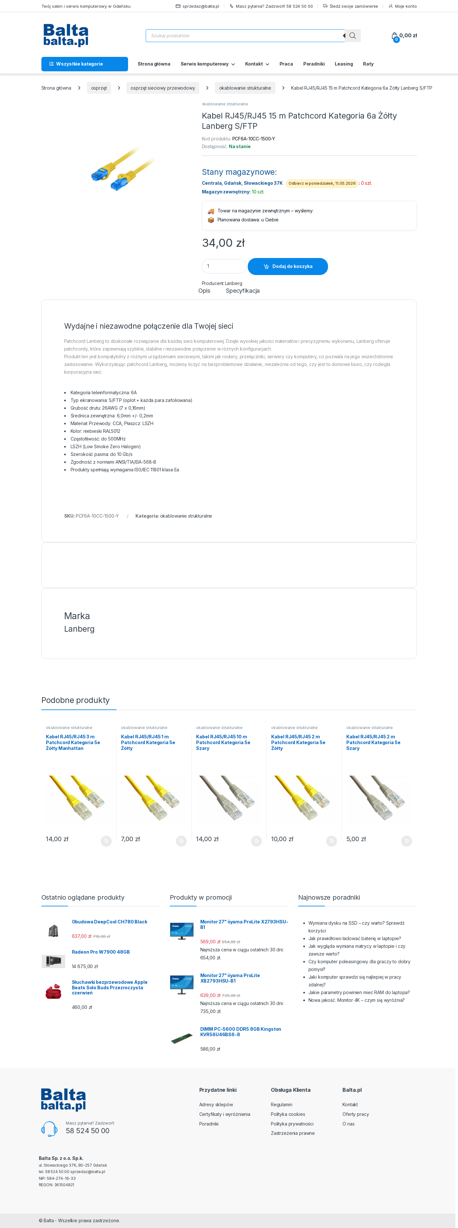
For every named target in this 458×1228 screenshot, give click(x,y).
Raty (368, 64)
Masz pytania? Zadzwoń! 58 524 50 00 (271, 6)
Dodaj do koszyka (292, 266)
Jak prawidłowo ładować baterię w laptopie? (354, 938)
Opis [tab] (204, 291)
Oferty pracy (355, 1114)
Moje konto (402, 6)
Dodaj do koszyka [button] (106, 841)
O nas (348, 1123)
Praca (286, 64)
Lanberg (233, 283)
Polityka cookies (288, 1114)
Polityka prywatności (292, 1123)
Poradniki (314, 64)
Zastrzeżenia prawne (293, 1133)
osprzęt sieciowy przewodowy (163, 88)
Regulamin (281, 1104)
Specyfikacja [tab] (243, 291)
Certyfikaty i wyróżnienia (225, 1114)
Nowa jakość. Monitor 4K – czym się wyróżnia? (356, 1000)
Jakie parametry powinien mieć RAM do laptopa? (359, 992)
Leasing (344, 64)
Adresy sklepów (216, 1104)
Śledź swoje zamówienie (350, 6)
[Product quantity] (224, 266)
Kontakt (254, 64)
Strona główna (154, 64)
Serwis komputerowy (205, 64)
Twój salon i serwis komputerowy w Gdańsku (86, 6)
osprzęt (99, 88)
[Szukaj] (353, 35)
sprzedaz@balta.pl (197, 6)
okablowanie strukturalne (245, 88)
